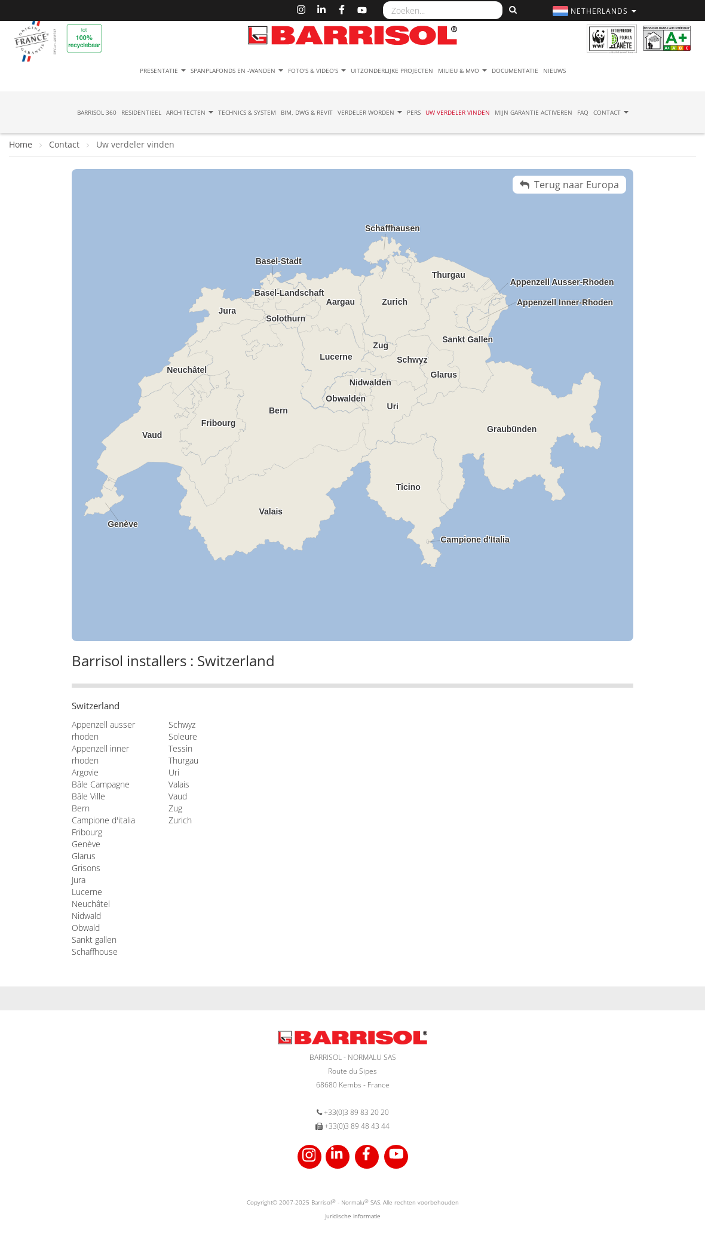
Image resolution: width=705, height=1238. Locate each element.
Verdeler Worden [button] (370, 112)
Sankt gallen (94, 939)
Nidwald (86, 915)
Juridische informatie (353, 1216)
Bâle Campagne (101, 784)
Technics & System (247, 112)
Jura (78, 879)
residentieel (141, 112)
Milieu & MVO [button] (462, 70)
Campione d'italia (103, 820)
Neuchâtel (91, 903)
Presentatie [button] (163, 70)
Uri (173, 772)
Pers (414, 112)
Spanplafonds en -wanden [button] (237, 70)
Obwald (86, 927)
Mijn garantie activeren (533, 112)
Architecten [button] (189, 112)
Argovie (85, 772)
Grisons (86, 868)
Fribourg (87, 832)
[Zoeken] (511, 10)
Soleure (182, 736)
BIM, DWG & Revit (307, 112)
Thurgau (183, 760)
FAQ (582, 112)
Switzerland (95, 706)
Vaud (177, 796)
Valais (178, 784)
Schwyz (181, 724)
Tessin (180, 748)
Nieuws (554, 70)
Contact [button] (611, 112)
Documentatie (515, 70)
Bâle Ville (88, 796)
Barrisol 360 (97, 112)
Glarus (84, 856)
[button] (596, 11)
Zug (175, 808)
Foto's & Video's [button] (317, 70)
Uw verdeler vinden (457, 112)
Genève (86, 844)
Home (22, 144)
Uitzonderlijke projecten (392, 70)
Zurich (180, 820)
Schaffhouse (95, 951)
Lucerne (87, 891)
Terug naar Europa (569, 184)
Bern (81, 808)
